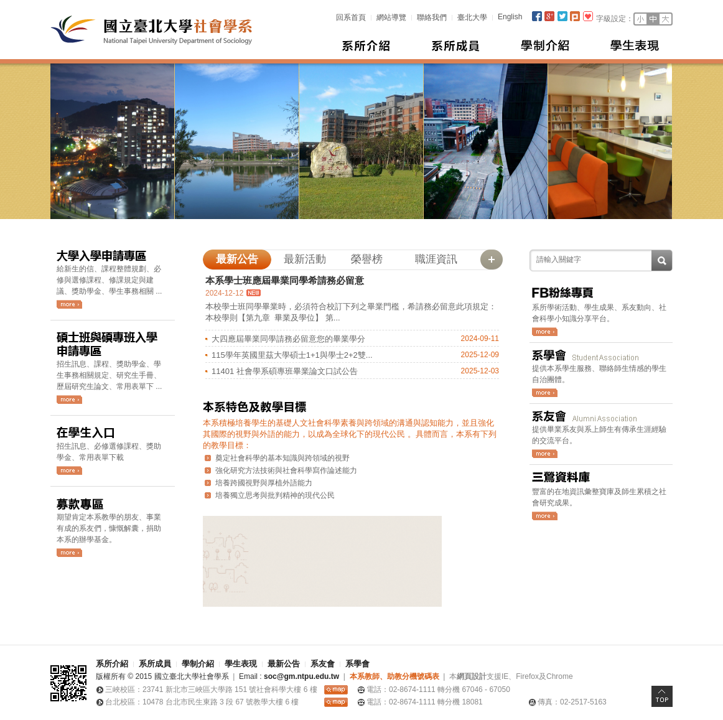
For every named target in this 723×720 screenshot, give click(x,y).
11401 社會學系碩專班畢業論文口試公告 (285, 371)
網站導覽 (391, 17)
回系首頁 (351, 17)
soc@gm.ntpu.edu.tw (301, 676)
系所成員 (456, 45)
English (510, 16)
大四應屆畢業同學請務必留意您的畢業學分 (288, 339)
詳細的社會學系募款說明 (69, 552)
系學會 (357, 663)
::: (330, 16)
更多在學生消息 (69, 470)
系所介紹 (366, 45)
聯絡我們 (432, 17)
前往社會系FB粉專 (544, 331)
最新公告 (284, 663)
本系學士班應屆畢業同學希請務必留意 (284, 280)
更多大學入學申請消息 (69, 304)
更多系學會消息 (544, 392)
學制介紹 (545, 45)
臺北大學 (472, 17)
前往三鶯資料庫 (544, 516)
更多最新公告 (491, 259)
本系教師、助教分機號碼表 (394, 676)
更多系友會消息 (544, 453)
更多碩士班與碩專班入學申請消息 (69, 399)
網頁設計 (472, 676)
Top (662, 696)
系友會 (322, 663)
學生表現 (635, 45)
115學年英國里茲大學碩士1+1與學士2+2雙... (292, 355)
